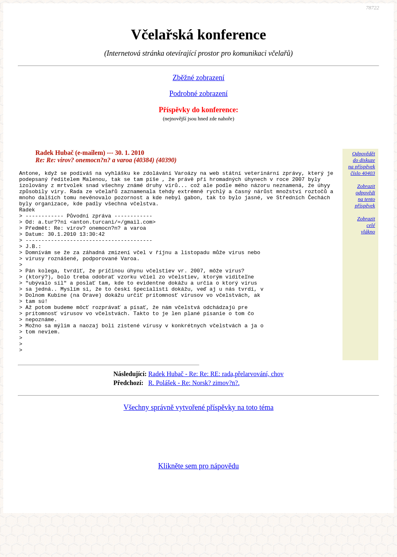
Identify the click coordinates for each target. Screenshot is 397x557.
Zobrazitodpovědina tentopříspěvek (365, 196)
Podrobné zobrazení (198, 93)
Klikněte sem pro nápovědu (198, 502)
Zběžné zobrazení (198, 78)
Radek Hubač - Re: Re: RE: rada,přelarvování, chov (216, 410)
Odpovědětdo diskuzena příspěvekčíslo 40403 (361, 163)
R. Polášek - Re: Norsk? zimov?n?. (194, 419)
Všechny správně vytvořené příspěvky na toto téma (199, 444)
